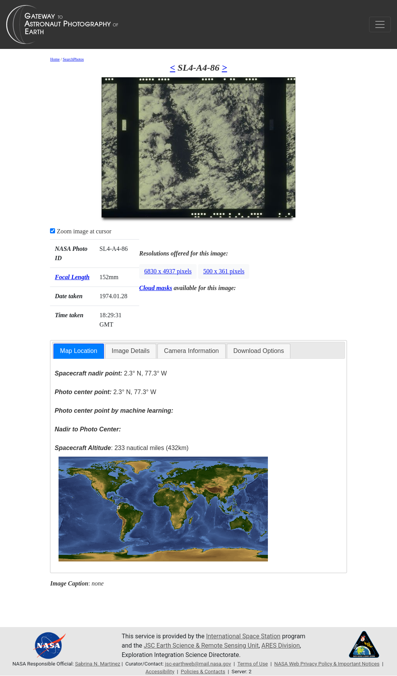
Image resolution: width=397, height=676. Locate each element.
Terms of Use (252, 664)
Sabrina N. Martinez (97, 664)
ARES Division (280, 645)
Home (54, 59)
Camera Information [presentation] (191, 351)
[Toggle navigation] (380, 24)
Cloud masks (155, 288)
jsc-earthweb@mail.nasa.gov (198, 664)
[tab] (79, 351)
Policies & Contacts (203, 671)
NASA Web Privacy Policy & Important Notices (327, 664)
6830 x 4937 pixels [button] (168, 271)
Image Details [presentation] (131, 351)
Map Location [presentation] (78, 351)
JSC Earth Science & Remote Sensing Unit (201, 645)
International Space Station (243, 636)
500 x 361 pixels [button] (223, 271)
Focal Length (72, 277)
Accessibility (159, 671)
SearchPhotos (73, 59)
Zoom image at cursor (80, 231)
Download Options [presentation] (258, 351)
